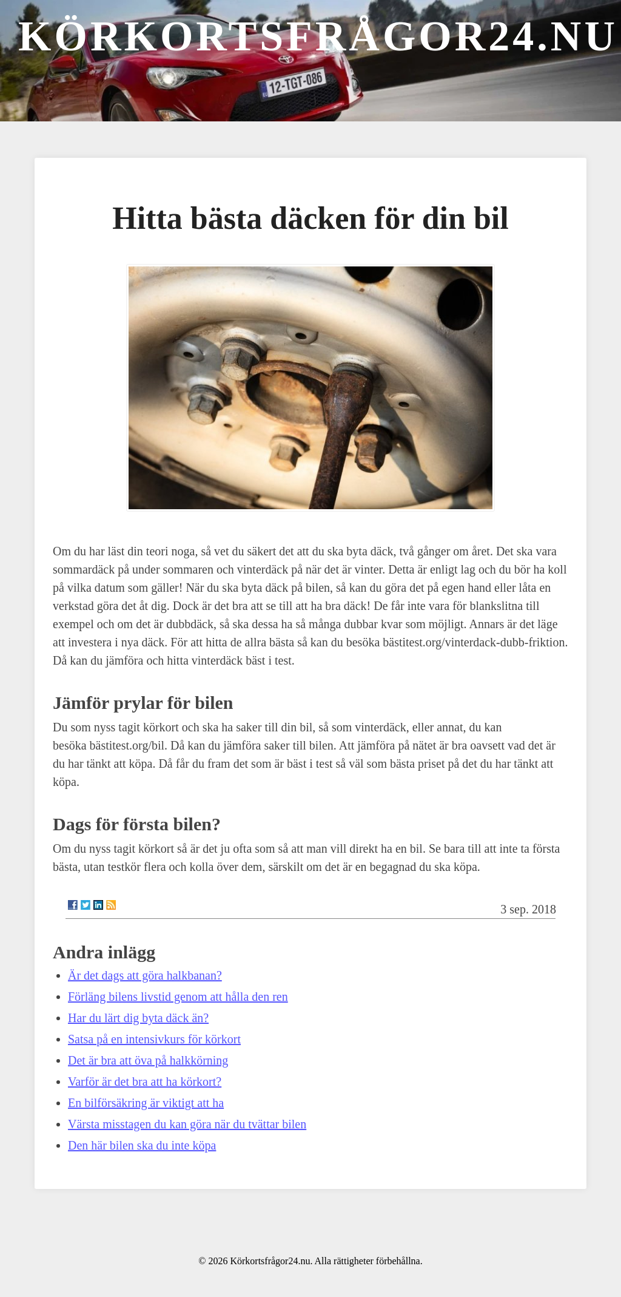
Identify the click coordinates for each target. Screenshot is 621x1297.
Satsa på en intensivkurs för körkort (154, 1039)
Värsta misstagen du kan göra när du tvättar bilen (187, 1124)
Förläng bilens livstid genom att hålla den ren (178, 996)
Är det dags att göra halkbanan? (145, 975)
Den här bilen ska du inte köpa (142, 1145)
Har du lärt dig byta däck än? (138, 1017)
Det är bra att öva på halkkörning (148, 1060)
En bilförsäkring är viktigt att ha (146, 1102)
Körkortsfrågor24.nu (318, 36)
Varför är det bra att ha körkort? (144, 1081)
